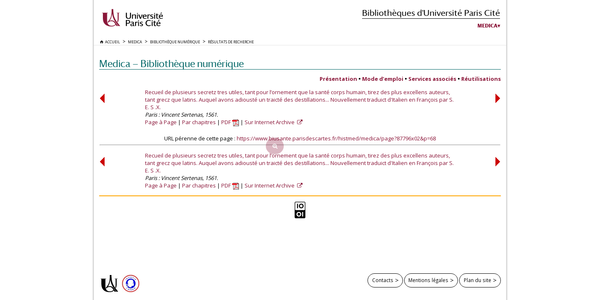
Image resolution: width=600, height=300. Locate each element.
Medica (488, 26)
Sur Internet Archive (270, 122)
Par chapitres (199, 122)
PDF (230, 122)
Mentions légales (428, 280)
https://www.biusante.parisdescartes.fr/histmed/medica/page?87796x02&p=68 (336, 138)
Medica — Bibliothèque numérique (171, 63)
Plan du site (477, 280)
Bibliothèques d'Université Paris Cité (431, 13)
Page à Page (161, 122)
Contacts (382, 280)
